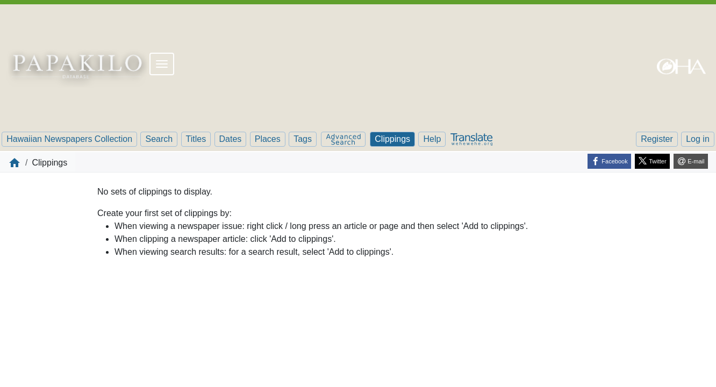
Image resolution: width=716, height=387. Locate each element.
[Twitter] (652, 161)
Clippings (392, 139)
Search (159, 139)
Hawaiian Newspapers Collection (69, 139)
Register (657, 139)
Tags (302, 139)
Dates (230, 139)
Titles (196, 139)
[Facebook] (609, 161)
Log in (698, 139)
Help (432, 139)
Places (268, 139)
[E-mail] (691, 161)
